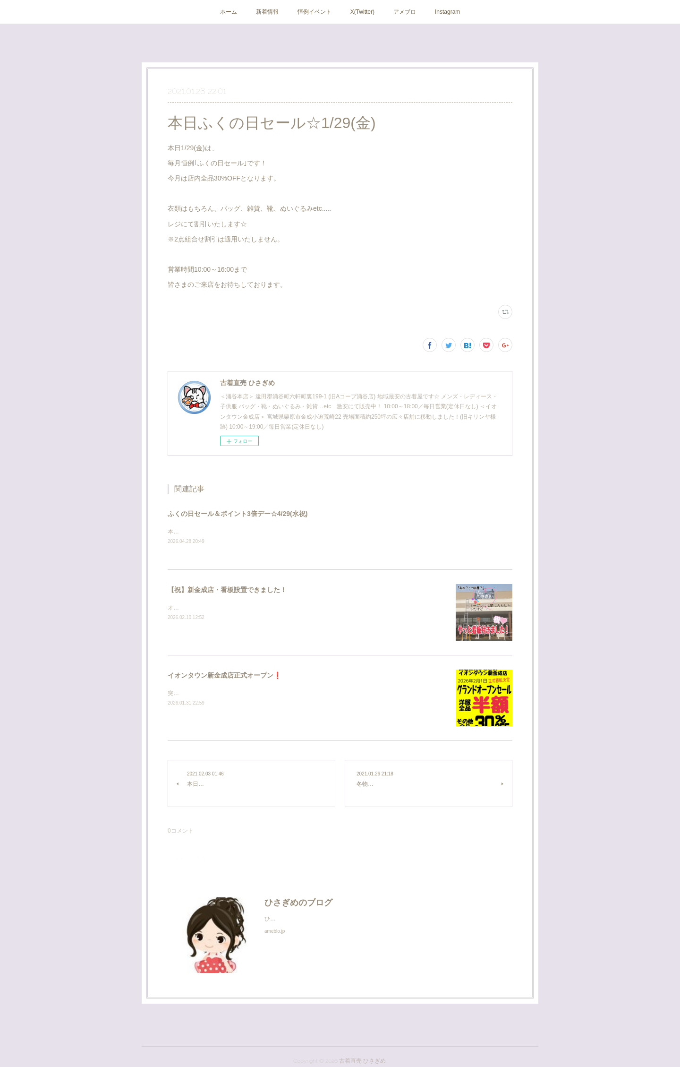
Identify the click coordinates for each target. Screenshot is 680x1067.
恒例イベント (315, 12)
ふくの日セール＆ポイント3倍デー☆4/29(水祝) (237, 513)
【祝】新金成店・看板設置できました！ (227, 590)
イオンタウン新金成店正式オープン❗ (224, 676)
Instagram (447, 12)
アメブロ (404, 12)
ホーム (228, 12)
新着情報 (267, 12)
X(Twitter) (362, 12)
